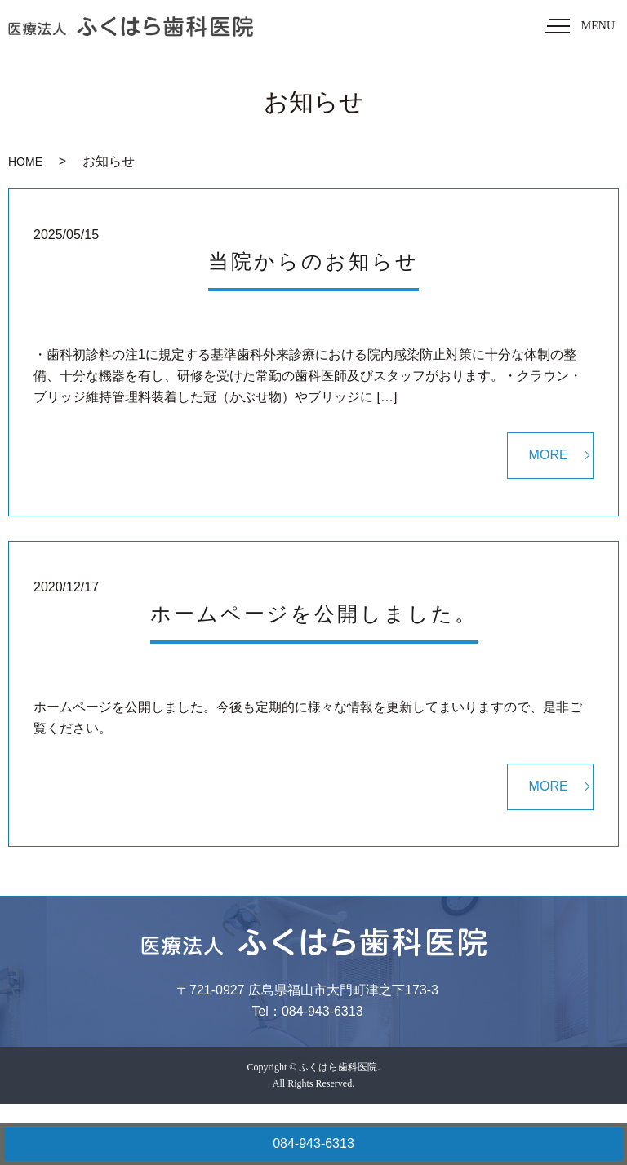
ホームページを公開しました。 (314, 614)
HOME (25, 161)
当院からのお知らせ (313, 261)
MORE (548, 455)
